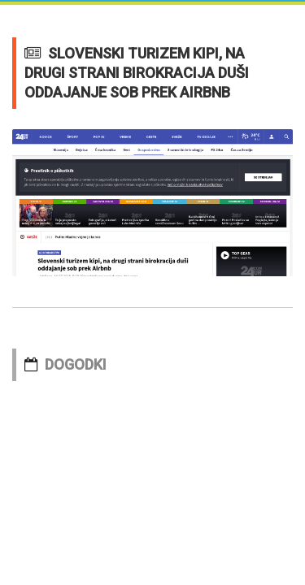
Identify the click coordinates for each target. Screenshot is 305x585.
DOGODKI (76, 364)
